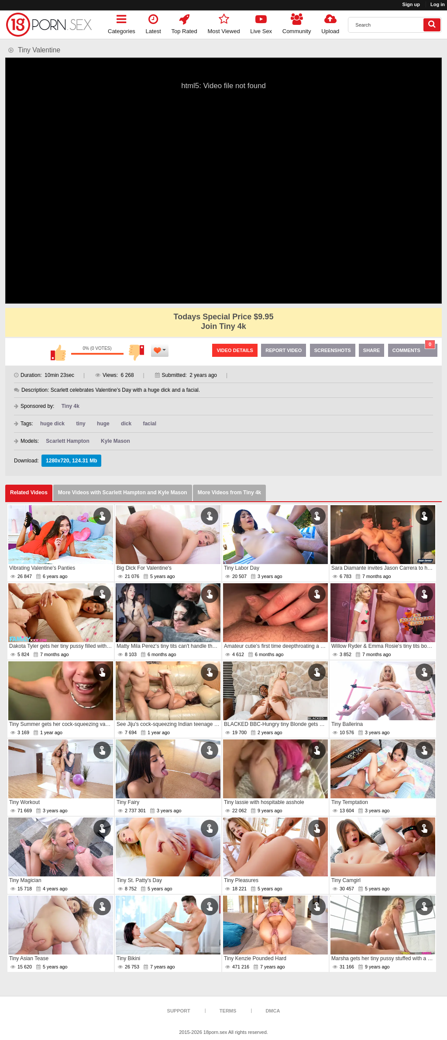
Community (296, 22)
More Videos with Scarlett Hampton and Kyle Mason (122, 492)
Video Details (235, 350)
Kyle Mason (115, 441)
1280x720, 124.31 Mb (71, 461)
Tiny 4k (70, 406)
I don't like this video (136, 352)
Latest (153, 22)
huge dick (52, 424)
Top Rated (184, 22)
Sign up (411, 4)
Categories (121, 22)
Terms (228, 1010)
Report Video (283, 350)
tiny (80, 424)
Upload (330, 22)
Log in (437, 4)
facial (149, 424)
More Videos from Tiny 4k (229, 492)
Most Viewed (223, 22)
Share (371, 350)
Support (178, 1010)
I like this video (58, 352)
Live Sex (261, 22)
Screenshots (332, 350)
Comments (413, 348)
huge (103, 424)
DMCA (272, 1010)
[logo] (49, 24)
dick (126, 424)
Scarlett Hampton (67, 441)
